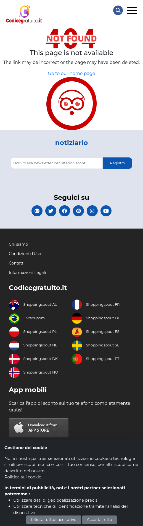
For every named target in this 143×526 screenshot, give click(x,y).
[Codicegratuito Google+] (37, 210)
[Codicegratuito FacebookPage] (64, 210)
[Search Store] (118, 10)
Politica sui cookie (22, 477)
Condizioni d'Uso (25, 253)
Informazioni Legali (27, 272)
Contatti (16, 263)
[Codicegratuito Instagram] (92, 210)
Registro (117, 163)
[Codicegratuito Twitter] (50, 210)
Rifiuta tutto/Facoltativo (53, 519)
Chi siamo (18, 244)
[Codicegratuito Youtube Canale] (106, 210)
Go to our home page (71, 73)
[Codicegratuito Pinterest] (78, 210)
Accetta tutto (99, 519)
